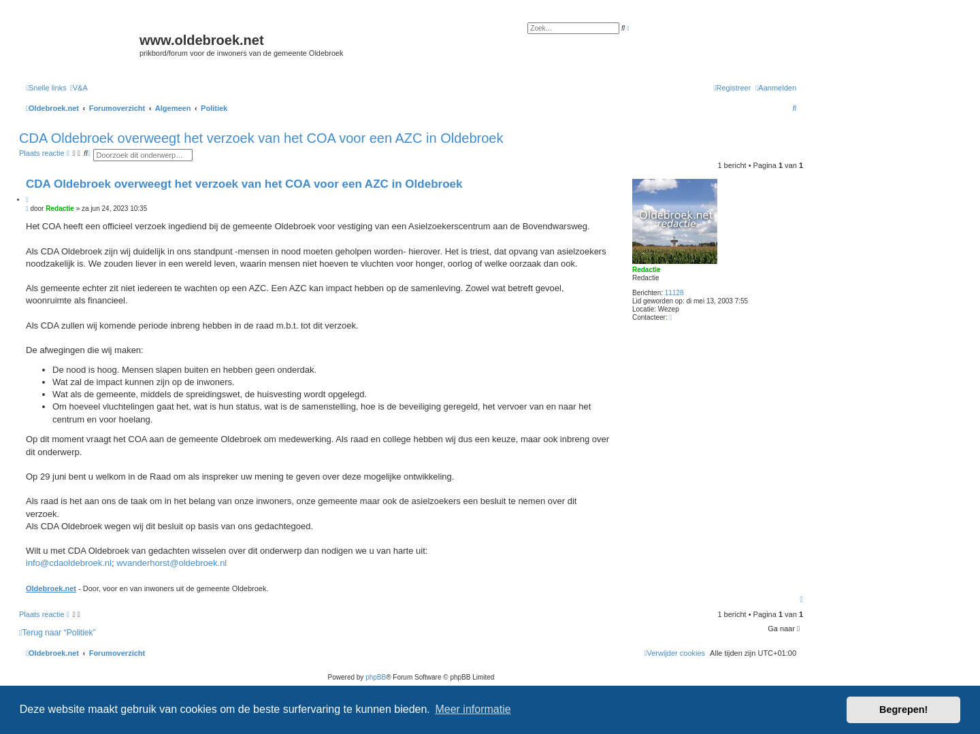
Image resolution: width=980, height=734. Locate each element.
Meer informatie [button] (472, 709)
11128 (674, 293)
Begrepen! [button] (903, 709)
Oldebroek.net (51, 588)
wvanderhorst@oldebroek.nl (171, 563)
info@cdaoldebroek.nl (69, 563)
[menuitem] (79, 88)
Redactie (646, 269)
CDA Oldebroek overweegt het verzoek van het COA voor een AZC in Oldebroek (261, 138)
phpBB (375, 677)
